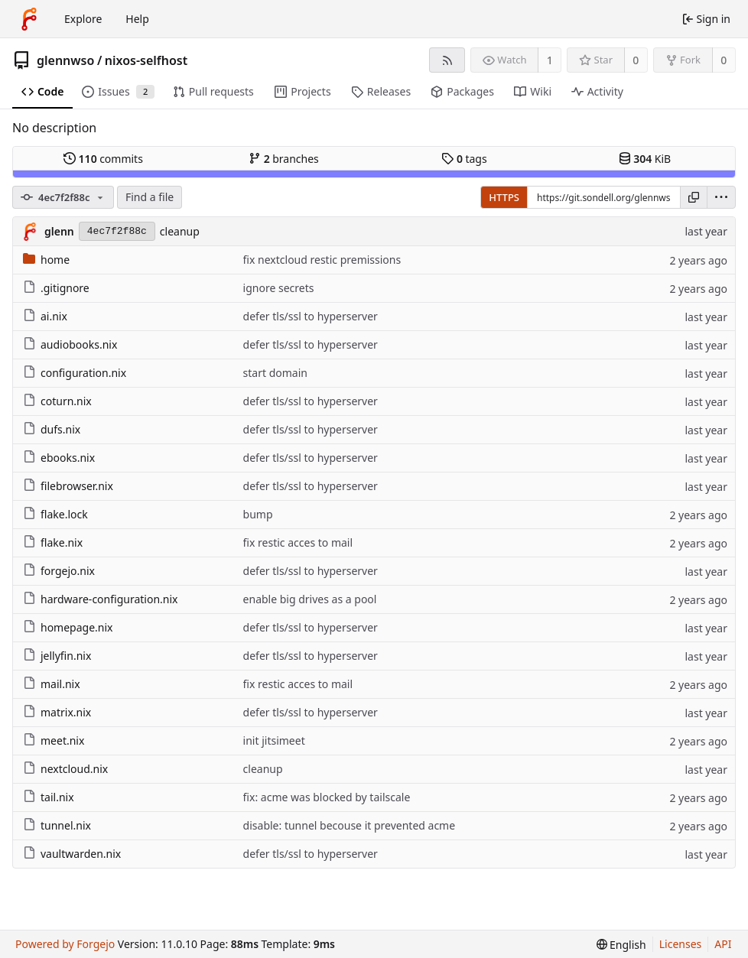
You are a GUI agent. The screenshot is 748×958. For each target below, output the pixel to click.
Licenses (680, 944)
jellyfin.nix (57, 655)
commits (103, 158)
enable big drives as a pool (310, 599)
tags (463, 158)
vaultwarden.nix (72, 853)
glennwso (65, 60)
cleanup (180, 231)
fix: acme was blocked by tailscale (327, 797)
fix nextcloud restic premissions (322, 259)
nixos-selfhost (146, 60)
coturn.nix (57, 401)
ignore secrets (278, 288)
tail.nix (48, 797)
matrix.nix (57, 712)
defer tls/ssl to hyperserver (310, 316)
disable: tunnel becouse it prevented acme (349, 825)
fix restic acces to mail (298, 542)
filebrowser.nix (68, 486)
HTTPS (504, 197)
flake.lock (55, 514)
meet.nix (53, 740)
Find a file (149, 197)
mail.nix (51, 684)
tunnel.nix (57, 825)
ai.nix (45, 316)
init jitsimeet (274, 740)
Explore (83, 18)
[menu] (721, 197)
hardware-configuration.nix (100, 599)
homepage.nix (68, 627)
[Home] (29, 19)
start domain (275, 372)
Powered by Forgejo (65, 944)
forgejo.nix (59, 570)
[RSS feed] (447, 60)
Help (137, 18)
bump (258, 514)
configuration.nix (74, 372)
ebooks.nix (59, 457)
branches (284, 158)
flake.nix (53, 542)
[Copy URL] (693, 197)
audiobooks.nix (70, 344)
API (722, 944)
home (46, 259)
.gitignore (56, 288)
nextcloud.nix (65, 769)
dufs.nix (51, 429)
